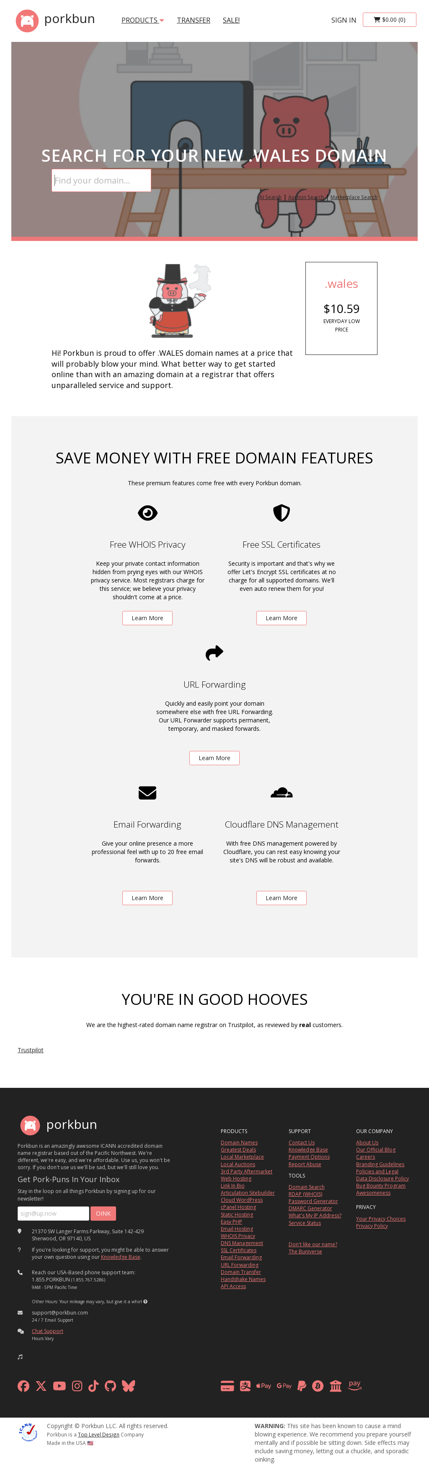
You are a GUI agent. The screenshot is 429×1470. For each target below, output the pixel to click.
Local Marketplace (242, 1156)
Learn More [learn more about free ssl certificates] (281, 618)
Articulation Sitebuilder (248, 1192)
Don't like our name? (313, 1244)
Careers (365, 1156)
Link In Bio (233, 1185)
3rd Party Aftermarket (246, 1171)
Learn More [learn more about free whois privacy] (147, 618)
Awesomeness (373, 1192)
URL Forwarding (239, 1264)
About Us (367, 1142)
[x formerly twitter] (41, 1388)
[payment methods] (293, 1388)
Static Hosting (237, 1214)
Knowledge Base (120, 1256)
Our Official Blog (375, 1149)
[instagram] (77, 1388)
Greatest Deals (238, 1149)
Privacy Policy (372, 1225)
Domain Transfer (241, 1272)
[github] (110, 1388)
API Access (233, 1286)
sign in (344, 20)
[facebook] (23, 1388)
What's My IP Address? (315, 1215)
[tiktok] (93, 1388)
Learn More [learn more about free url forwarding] (214, 758)
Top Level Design (98, 1434)
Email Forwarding (241, 1257)
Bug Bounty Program (381, 1185)
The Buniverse (305, 1251)
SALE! (231, 20)
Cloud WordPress (242, 1199)
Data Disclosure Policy (382, 1178)
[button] (145, 1301)
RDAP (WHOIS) (305, 1194)
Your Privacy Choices (381, 1218)
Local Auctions (238, 1164)
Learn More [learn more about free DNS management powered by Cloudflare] (281, 898)
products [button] (142, 20)
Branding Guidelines (380, 1164)
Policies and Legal (377, 1171)
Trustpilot (31, 1050)
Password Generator (313, 1201)
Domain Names (239, 1142)
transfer (193, 20)
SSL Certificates (238, 1250)
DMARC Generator (310, 1208)
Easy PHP (231, 1221)
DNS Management (242, 1243)
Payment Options (309, 1156)
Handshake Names (243, 1279)
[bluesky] (128, 1388)
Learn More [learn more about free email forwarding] (147, 898)
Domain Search (307, 1186)
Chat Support (47, 1331)
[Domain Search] (101, 180)
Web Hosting (236, 1178)
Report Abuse (305, 1164)
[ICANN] (28, 1432)
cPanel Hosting (238, 1207)
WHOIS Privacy (238, 1236)
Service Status (305, 1223)
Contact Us (302, 1142)
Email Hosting (237, 1228)
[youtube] (59, 1388)
